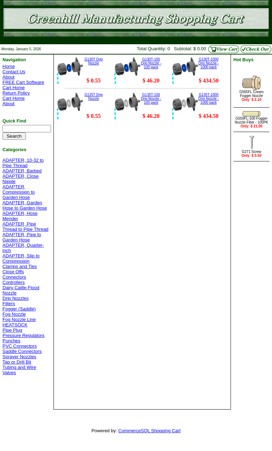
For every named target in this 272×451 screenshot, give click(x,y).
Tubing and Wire (19, 367)
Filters (8, 303)
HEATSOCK (15, 324)
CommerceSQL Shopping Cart (149, 430)
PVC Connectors (19, 346)
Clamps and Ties (19, 266)
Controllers (13, 282)
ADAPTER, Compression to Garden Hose (18, 192)
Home (8, 66)
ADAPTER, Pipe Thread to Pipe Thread (25, 226)
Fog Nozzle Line (19, 319)
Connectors (14, 277)
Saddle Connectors (22, 351)
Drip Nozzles (15, 298)
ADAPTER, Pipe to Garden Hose (21, 237)
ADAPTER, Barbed (22, 170)
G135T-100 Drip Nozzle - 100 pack (151, 98)
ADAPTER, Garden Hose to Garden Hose (24, 205)
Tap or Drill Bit (16, 362)
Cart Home (13, 87)
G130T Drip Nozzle (94, 61)
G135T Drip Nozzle (94, 97)
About (8, 77)
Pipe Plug (12, 330)
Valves (9, 372)
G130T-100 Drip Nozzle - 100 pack (151, 63)
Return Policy (16, 93)
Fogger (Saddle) (19, 309)
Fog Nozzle (14, 314)
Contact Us (13, 71)
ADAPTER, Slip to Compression (21, 258)
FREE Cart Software (23, 82)
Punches (11, 340)
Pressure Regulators (23, 335)
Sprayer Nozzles (19, 356)
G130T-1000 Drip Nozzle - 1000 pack (208, 63)
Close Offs (13, 271)
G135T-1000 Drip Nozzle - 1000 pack (208, 98)
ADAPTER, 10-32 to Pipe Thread (23, 163)
